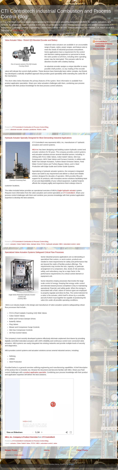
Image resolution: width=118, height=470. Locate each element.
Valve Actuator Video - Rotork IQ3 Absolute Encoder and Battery (31, 40)
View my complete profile (101, 49)
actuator (26, 129)
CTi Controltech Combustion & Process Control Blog (103, 44)
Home (47, 450)
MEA (61, 244)
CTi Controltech (48, 437)
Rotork (39, 129)
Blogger (71, 464)
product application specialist (35, 372)
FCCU (43, 244)
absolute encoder (16, 129)
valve (44, 129)
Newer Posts (11, 450)
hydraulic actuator (52, 244)
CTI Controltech (69, 193)
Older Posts (82, 450)
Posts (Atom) (18, 455)
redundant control (69, 244)
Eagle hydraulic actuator (67, 190)
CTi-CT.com (17, 30)
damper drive (35, 244)
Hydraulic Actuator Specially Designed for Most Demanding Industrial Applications (38, 138)
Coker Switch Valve (23, 244)
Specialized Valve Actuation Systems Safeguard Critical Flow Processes (34, 252)
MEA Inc (35, 150)
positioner (33, 129)
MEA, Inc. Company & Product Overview (21, 437)
